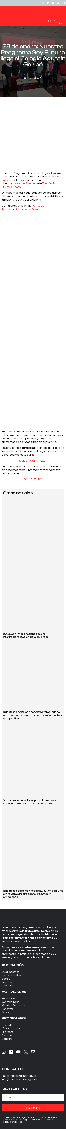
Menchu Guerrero (26, 183)
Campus (7, 1035)
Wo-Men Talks (10, 1002)
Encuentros (9, 998)
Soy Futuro (8, 1025)
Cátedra (7, 1038)
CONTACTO (12, 1069)
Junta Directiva (11, 975)
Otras (5, 1012)
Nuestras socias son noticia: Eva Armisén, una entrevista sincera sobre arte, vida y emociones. (33, 894)
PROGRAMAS (14, 1018)
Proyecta (7, 1032)
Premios (7, 982)
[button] (4, 22)
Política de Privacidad (42, 1119)
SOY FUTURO (33, 479)
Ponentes (8, 1008)
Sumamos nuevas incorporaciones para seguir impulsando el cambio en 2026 (29, 802)
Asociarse (8, 985)
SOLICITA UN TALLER (33, 460)
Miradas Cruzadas (13, 1005)
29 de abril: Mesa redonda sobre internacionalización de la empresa (26, 635)
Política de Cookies (12, 1122)
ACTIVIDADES (14, 992)
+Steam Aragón (11, 1028)
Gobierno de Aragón (28, 209)
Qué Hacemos (10, 971)
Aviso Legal (22, 1119)
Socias (6, 978)
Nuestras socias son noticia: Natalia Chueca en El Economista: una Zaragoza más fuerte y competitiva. (32, 715)
